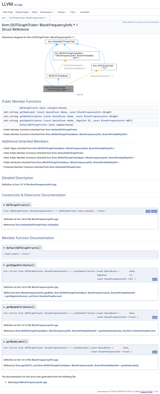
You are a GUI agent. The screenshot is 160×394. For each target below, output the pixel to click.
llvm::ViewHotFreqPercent (47, 296)
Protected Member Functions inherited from (41, 166)
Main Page (8, 12)
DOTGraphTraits (29, 108)
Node (64, 112)
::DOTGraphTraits (67, 211)
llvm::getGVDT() (23, 365)
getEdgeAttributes (31, 120)
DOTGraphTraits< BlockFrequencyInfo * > (28, 18)
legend (80, 95)
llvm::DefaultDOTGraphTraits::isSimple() (36, 224)
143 (23, 287)
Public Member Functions (132, 22)
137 (23, 325)
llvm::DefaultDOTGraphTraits (61, 129)
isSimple (52, 108)
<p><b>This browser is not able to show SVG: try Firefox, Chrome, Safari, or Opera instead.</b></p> (80, 66)
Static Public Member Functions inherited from (42, 152)
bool (43, 108)
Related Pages (22, 12)
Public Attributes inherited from (60, 162)
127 (21, 184)
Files (73, 12)
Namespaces (47, 12)
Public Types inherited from (58, 148)
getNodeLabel (27, 112)
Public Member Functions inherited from (39, 129)
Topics (34, 12)
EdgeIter (81, 120)
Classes (62, 12)
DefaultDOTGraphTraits (33, 124)
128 (23, 219)
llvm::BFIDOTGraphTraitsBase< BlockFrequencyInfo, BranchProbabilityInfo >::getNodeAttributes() (68, 330)
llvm (4, 18)
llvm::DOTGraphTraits (15, 211)
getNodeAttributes (31, 116)
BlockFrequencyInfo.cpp (43, 184)
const (41, 112)
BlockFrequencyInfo (89, 112)
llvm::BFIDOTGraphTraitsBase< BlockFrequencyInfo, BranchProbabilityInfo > (87, 134)
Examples (84, 12)
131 (23, 359)
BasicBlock (52, 112)
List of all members (151, 22)
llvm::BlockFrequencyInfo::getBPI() (34, 292)
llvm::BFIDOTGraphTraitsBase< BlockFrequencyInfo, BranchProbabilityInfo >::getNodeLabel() (88, 365)
